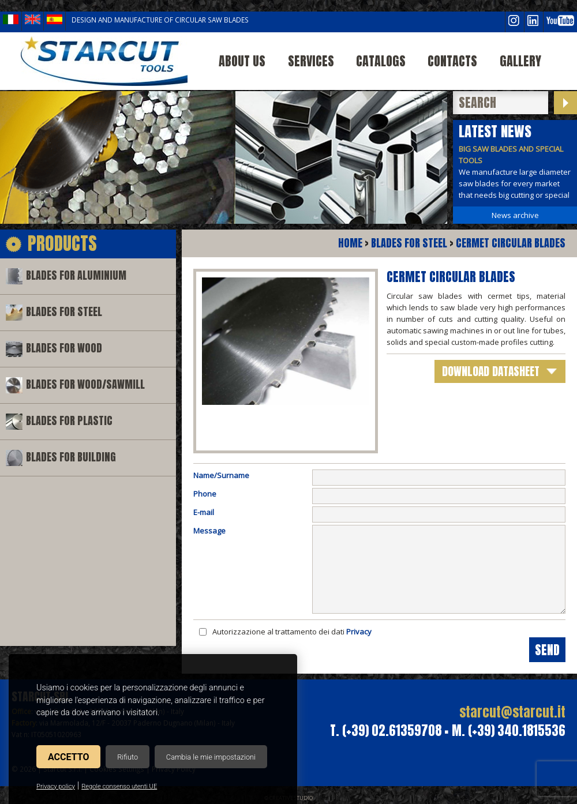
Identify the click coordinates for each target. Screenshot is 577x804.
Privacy (359, 631)
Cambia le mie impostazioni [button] (211, 757)
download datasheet (490, 371)
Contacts (452, 60)
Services (311, 60)
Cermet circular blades (510, 243)
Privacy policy (55, 786)
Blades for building (71, 457)
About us (242, 60)
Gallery (520, 60)
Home (350, 243)
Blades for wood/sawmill (85, 384)
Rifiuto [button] (127, 757)
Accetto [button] (68, 757)
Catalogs (381, 60)
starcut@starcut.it (512, 712)
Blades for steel (64, 312)
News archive (515, 215)
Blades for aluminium (76, 275)
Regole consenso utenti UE (119, 786)
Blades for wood (64, 348)
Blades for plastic (69, 421)
